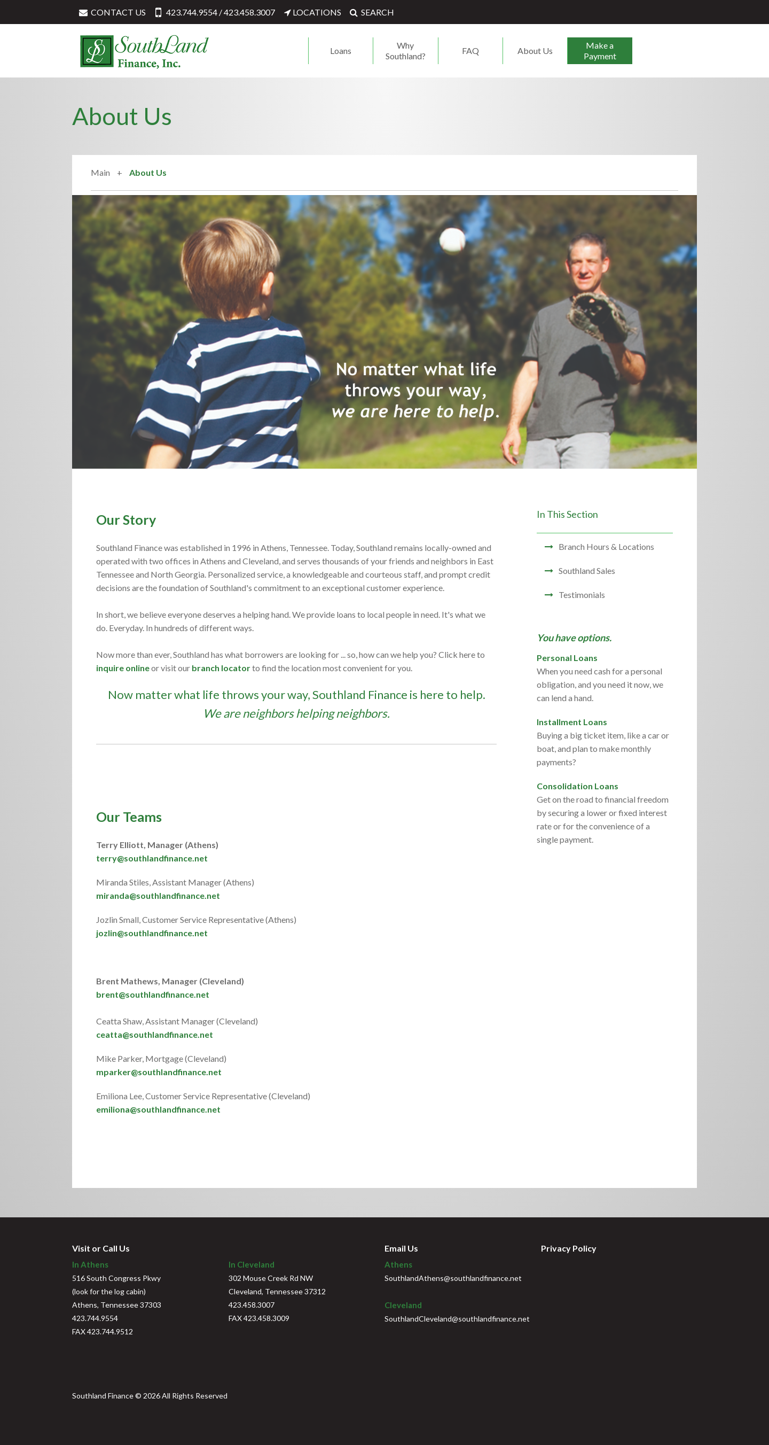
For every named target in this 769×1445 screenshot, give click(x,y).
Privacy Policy (569, 1248)
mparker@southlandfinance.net (159, 1072)
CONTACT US (111, 12)
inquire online (123, 668)
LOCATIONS (312, 12)
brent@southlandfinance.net (152, 994)
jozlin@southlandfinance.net (152, 933)
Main (100, 172)
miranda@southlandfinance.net (158, 895)
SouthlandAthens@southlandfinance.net (453, 1278)
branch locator (221, 668)
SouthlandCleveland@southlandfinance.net (457, 1318)
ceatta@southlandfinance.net (154, 1034)
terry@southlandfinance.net (152, 858)
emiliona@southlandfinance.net (158, 1109)
